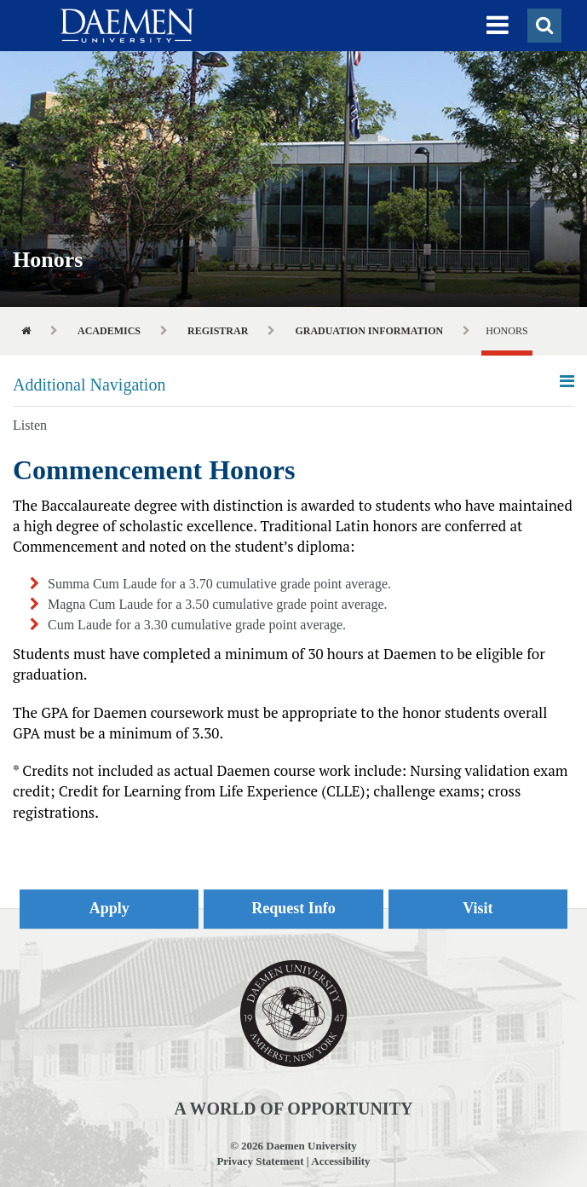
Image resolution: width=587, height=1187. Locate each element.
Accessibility (340, 1161)
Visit (477, 908)
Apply (109, 908)
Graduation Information (369, 331)
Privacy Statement (259, 1161)
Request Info (293, 908)
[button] (498, 26)
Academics (109, 331)
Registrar (217, 331)
